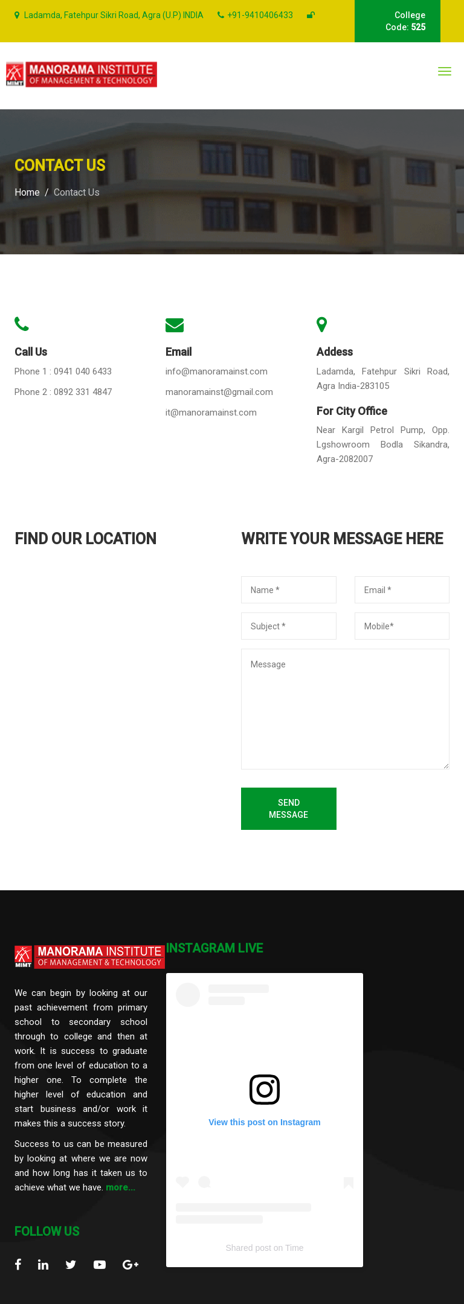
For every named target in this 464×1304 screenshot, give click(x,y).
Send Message (288, 809)
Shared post (248, 1248)
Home (27, 192)
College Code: (405, 21)
